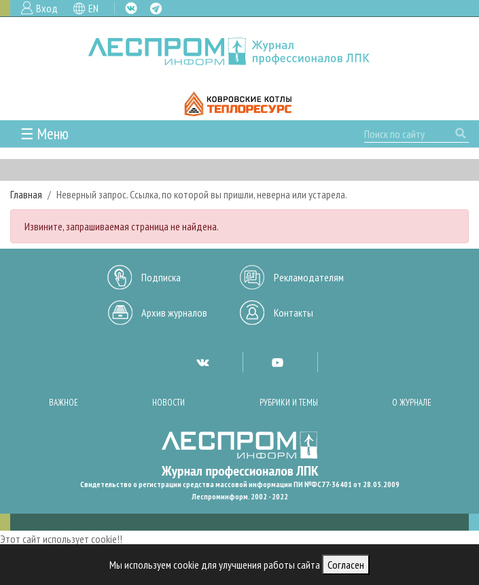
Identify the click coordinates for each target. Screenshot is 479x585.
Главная (26, 194)
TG (156, 8)
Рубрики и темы (289, 402)
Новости (168, 402)
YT (277, 362)
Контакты (293, 312)
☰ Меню (44, 133)
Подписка (161, 277)
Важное (63, 402)
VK (131, 8)
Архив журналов (174, 312)
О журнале (411, 402)
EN (93, 8)
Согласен (345, 564)
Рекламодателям (309, 277)
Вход (47, 8)
